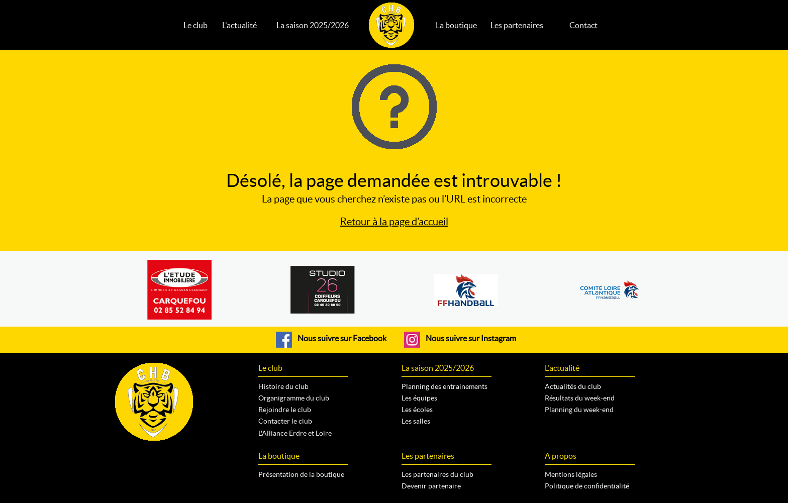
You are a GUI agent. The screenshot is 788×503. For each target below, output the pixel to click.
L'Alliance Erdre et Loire (295, 433)
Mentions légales (571, 474)
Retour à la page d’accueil (394, 221)
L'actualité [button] (239, 25)
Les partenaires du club (437, 474)
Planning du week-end (579, 410)
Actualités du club (573, 386)
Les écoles (417, 410)
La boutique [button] (456, 25)
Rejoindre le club (284, 410)
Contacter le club (285, 421)
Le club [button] (195, 25)
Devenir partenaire (431, 486)
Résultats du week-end (580, 398)
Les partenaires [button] (516, 25)
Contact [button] (583, 25)
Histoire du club (283, 386)
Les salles (416, 421)
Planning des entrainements (444, 386)
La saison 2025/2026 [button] (312, 25)
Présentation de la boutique (301, 474)
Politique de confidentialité (587, 486)
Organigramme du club (293, 398)
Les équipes (419, 398)
